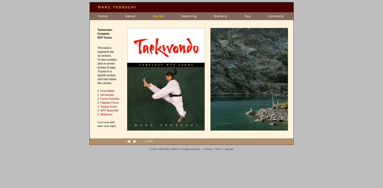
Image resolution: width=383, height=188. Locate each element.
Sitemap (229, 149)
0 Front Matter (106, 91)
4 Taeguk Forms (107, 106)
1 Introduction (106, 94)
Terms (218, 149)
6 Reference (105, 114)
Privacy (208, 149)
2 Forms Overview (109, 98)
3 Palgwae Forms (108, 102)
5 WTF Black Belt (108, 110)
